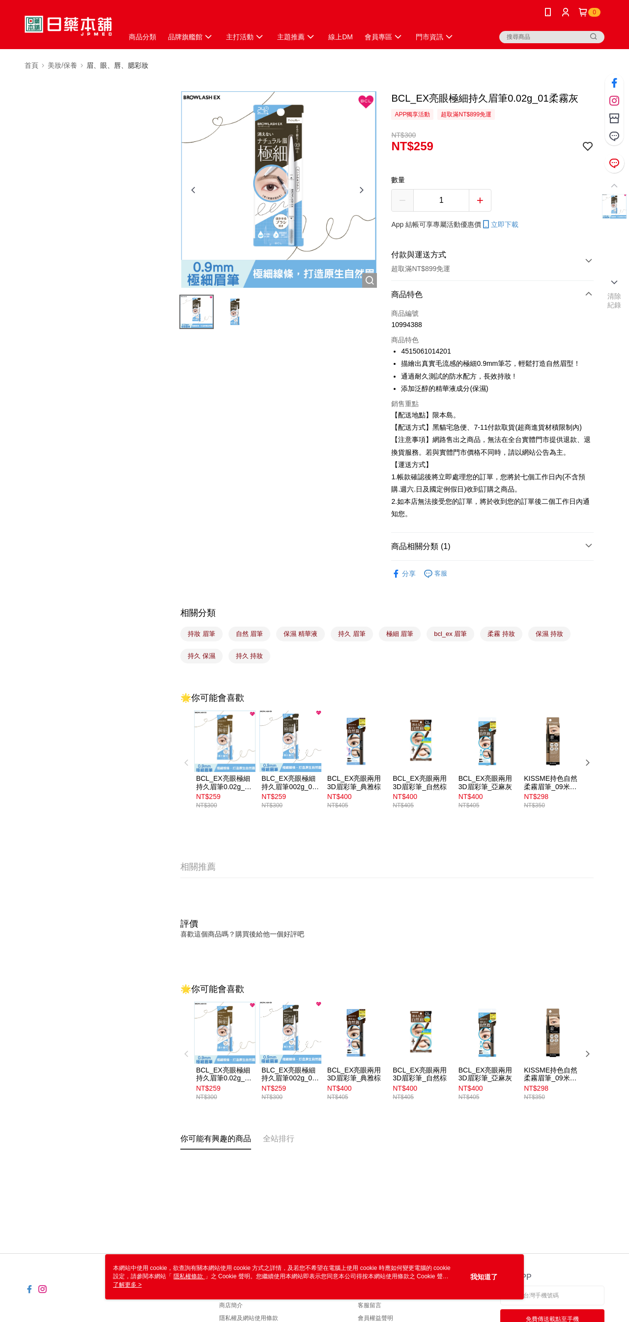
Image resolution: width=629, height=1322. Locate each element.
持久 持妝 (249, 656)
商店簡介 (231, 1305)
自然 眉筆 (249, 633)
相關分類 (198, 613)
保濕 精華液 (300, 633)
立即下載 (499, 224)
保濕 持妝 (549, 633)
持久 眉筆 (352, 633)
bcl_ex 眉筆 (450, 633)
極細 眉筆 (400, 633)
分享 (403, 574)
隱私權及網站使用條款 (248, 1318)
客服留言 (369, 1305)
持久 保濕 (201, 656)
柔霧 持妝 (501, 633)
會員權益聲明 (375, 1318)
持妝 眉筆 (201, 633)
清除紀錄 (614, 300)
